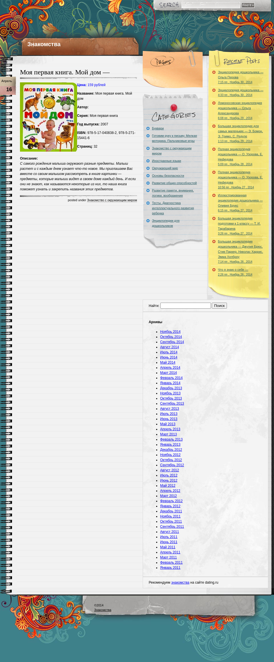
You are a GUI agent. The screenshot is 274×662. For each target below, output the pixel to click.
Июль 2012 (169, 475)
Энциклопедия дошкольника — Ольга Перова (240, 77)
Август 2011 (169, 532)
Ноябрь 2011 (170, 516)
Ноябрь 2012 (170, 455)
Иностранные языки (166, 160)
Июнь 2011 (169, 542)
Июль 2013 (169, 414)
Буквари (158, 128)
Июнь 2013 (169, 419)
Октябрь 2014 (171, 337)
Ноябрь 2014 (170, 332)
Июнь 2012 (169, 480)
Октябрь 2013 (171, 398)
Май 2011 (168, 547)
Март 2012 (168, 496)
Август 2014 (169, 347)
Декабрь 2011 (171, 511)
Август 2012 (169, 470)
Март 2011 (168, 557)
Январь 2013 (170, 445)
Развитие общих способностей (174, 183)
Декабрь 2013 (171, 388)
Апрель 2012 (170, 491)
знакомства (180, 582)
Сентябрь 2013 (172, 404)
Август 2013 (169, 409)
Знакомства (44, 44)
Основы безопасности (168, 175)
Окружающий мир (165, 168)
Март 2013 (168, 434)
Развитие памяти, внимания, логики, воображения (173, 193)
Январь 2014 (170, 383)
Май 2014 (168, 362)
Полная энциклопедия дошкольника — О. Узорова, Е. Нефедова (240, 156)
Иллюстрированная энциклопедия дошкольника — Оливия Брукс (240, 202)
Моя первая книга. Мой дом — (65, 72)
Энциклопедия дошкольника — (240, 92)
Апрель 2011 (170, 552)
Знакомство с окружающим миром (112, 200)
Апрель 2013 (170, 429)
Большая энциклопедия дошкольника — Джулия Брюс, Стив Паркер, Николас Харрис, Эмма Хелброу (240, 251)
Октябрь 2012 (171, 460)
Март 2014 (168, 373)
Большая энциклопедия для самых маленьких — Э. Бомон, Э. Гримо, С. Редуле (240, 133)
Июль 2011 (169, 537)
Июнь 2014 (169, 357)
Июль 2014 (169, 352)
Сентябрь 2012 (172, 465)
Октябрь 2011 (171, 522)
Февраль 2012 (171, 501)
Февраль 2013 (171, 439)
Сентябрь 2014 (172, 342)
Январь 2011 (170, 568)
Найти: (154, 306)
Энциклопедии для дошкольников (166, 223)
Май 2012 (168, 486)
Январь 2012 (170, 506)
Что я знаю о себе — (235, 272)
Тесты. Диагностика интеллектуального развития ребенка (173, 208)
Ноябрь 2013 (170, 393)
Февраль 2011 (171, 563)
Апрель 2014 (170, 368)
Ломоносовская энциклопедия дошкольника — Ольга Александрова (240, 110)
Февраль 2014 (171, 378)
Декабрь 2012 (171, 450)
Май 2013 (168, 424)
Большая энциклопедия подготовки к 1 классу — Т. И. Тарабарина (239, 226)
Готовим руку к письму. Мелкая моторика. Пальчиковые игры (174, 138)
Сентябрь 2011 (172, 527)
